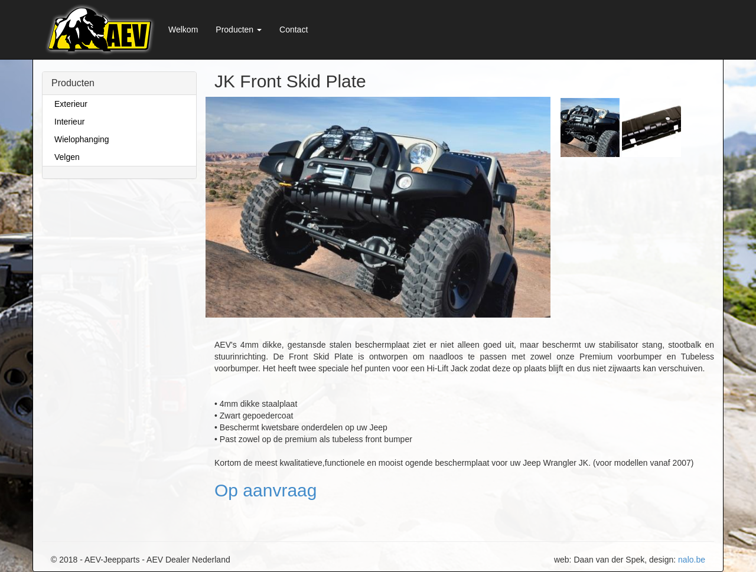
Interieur (69, 121)
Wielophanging (81, 139)
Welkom (183, 29)
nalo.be (691, 559)
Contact (293, 29)
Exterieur (70, 104)
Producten (239, 29)
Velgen (67, 157)
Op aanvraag (265, 490)
